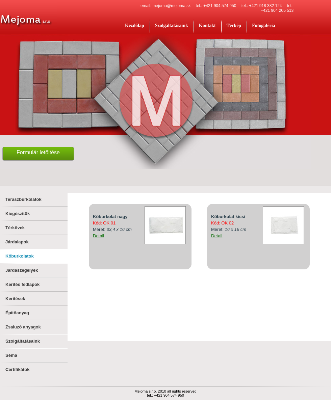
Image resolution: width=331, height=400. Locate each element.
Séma (11, 355)
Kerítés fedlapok (22, 284)
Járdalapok (17, 241)
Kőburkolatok (19, 256)
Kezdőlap (134, 25)
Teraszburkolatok (23, 199)
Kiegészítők (17, 213)
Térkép (234, 25)
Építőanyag (17, 312)
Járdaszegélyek (21, 270)
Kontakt (207, 25)
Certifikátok (17, 369)
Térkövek (15, 227)
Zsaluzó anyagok (23, 326)
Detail (98, 235)
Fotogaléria (263, 25)
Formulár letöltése (38, 152)
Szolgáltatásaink (171, 25)
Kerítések (15, 298)
